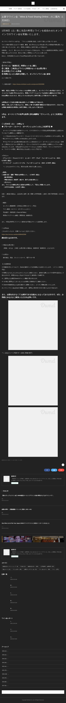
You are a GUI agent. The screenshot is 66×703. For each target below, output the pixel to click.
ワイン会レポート (44, 569)
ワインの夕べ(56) (13, 460)
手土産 (23, 566)
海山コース (6, 569)
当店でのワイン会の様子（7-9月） (18, 637)
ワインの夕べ (17, 569)
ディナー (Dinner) (18, 8)
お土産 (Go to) (54, 8)
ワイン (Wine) (45, 8)
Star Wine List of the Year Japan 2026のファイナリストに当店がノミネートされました (26, 523)
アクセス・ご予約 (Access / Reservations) (37, 8)
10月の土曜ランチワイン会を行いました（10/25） (22, 621)
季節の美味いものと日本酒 (16, 608)
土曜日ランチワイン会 (30, 569)
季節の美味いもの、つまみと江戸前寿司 (19, 601)
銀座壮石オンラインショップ (10, 566)
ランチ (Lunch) (27, 8)
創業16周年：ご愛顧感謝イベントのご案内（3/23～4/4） (17, 509)
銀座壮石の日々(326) (6, 460)
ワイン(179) (19, 460)
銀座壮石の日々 (6, 24)
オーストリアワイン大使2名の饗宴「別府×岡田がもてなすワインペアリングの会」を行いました (32, 629)
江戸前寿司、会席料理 (47, 566)
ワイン (55, 569)
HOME (10, 8)
